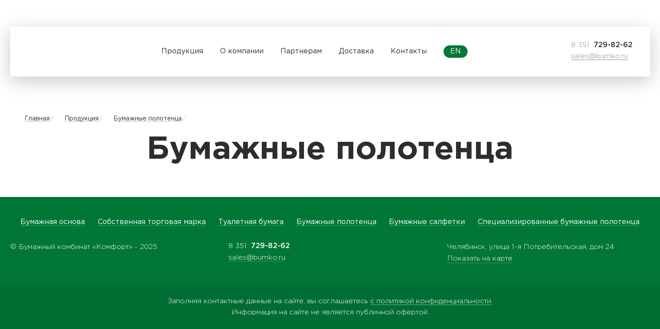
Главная (37, 118)
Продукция (81, 118)
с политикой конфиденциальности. (431, 301)
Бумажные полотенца (147, 118)
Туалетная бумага (251, 222)
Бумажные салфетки (427, 222)
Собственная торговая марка (152, 222)
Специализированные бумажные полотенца (559, 222)
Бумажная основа (52, 222)
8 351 (601, 45)
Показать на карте (479, 258)
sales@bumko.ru (599, 56)
